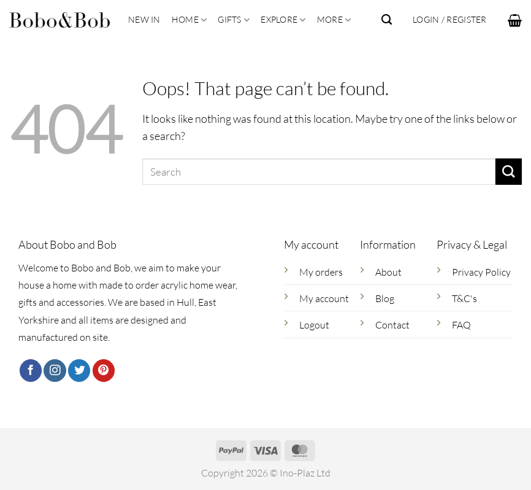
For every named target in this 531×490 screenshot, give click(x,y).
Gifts (234, 20)
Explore (283, 20)
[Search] (386, 19)
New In (144, 19)
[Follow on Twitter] (79, 370)
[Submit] (508, 171)
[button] (515, 20)
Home (189, 20)
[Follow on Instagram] (55, 370)
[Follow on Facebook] (31, 370)
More (334, 20)
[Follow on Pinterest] (104, 370)
